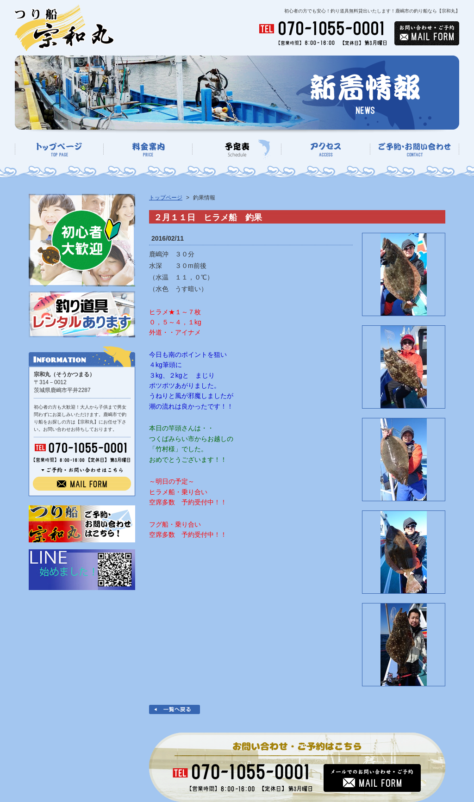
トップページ (165, 197)
